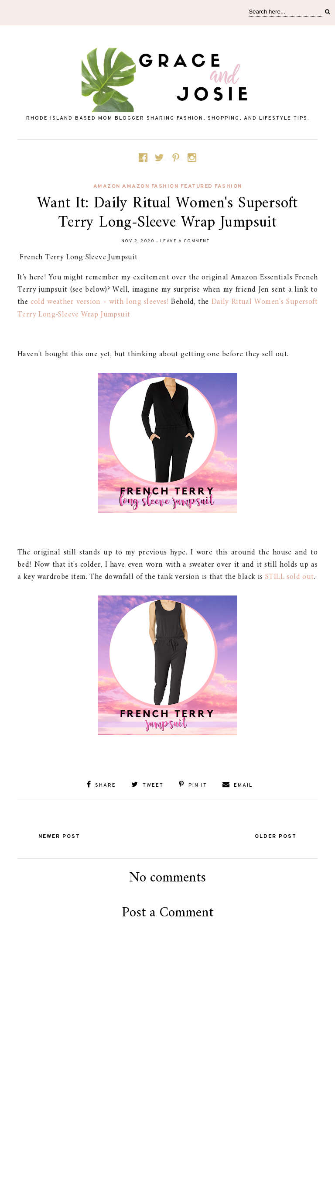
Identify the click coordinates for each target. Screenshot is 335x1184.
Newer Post (59, 836)
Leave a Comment (185, 241)
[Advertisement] (167, 1141)
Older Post (276, 836)
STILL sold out (289, 577)
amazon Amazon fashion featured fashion (167, 186)
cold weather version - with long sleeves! (99, 302)
